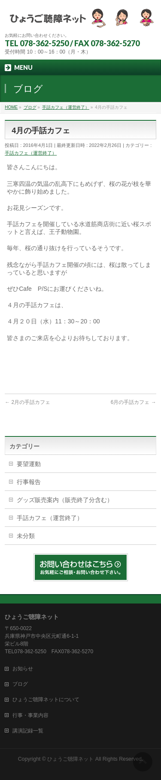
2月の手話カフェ (27, 402)
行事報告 (29, 481)
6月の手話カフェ (133, 402)
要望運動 (29, 463)
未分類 (26, 535)
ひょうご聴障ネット (70, 759)
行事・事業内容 (30, 715)
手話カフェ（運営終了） (31, 152)
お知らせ (22, 669)
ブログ (20, 684)
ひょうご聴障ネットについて (45, 699)
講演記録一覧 (27, 731)
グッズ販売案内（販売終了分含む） (65, 499)
